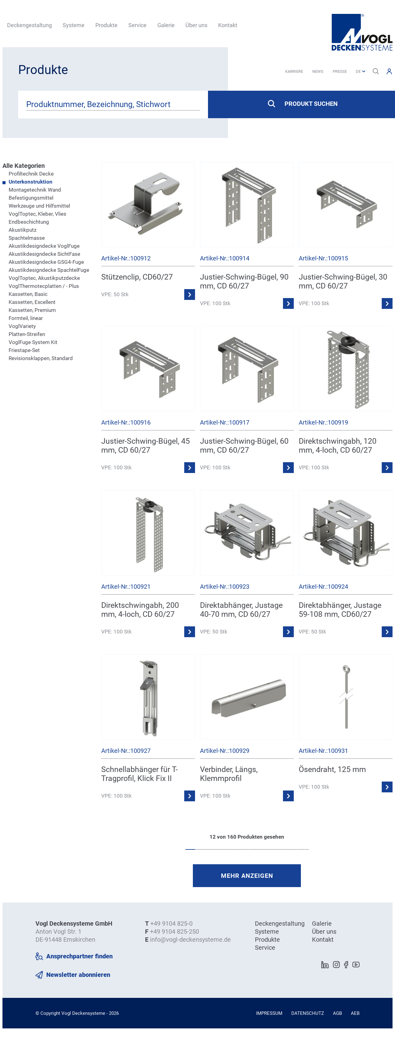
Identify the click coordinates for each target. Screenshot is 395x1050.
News (317, 71)
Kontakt (227, 25)
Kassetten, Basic (28, 294)
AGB (337, 1013)
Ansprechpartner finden (79, 956)
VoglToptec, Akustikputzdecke (44, 278)
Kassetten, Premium (32, 310)
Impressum (269, 1013)
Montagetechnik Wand (35, 190)
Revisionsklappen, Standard (41, 358)
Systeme (74, 25)
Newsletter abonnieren (78, 974)
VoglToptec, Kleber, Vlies (37, 214)
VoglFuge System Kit (33, 342)
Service (137, 25)
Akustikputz (22, 230)
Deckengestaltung (29, 25)
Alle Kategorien (23, 165)
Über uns (196, 25)
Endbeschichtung (29, 222)
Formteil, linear (26, 318)
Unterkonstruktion (30, 182)
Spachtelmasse (27, 238)
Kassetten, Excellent (32, 302)
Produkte (106, 25)
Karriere (294, 71)
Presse (340, 71)
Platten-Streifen (27, 334)
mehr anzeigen (247, 875)
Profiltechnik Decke (31, 174)
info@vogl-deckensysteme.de (190, 939)
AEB (355, 1013)
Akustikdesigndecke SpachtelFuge (49, 270)
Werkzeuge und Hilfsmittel (39, 206)
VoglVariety (22, 326)
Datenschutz (307, 1013)
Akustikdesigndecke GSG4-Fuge (46, 262)
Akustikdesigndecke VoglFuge (44, 246)
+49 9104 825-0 (171, 923)
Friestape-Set (24, 350)
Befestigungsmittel (31, 198)
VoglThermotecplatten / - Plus (44, 286)
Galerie (166, 25)
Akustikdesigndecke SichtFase (44, 254)
